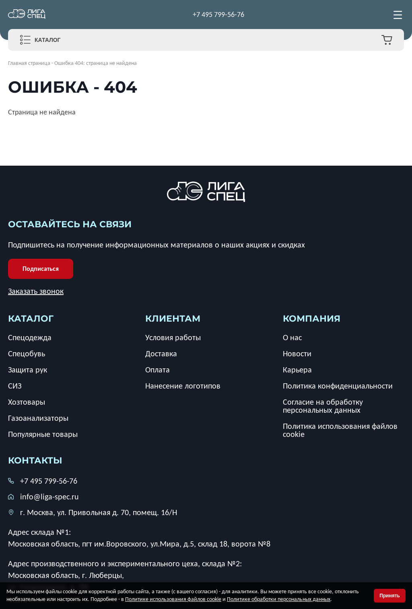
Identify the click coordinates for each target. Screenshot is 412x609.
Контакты (35, 460)
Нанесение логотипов (182, 386)
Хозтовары (26, 402)
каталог (31, 318)
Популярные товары (43, 434)
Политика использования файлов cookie (340, 430)
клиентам (172, 318)
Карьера (297, 370)
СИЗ (14, 386)
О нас (292, 337)
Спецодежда (30, 337)
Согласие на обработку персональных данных (323, 406)
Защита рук (27, 370)
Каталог (48, 40)
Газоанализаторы (38, 418)
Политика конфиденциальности (338, 386)
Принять (389, 596)
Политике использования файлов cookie (173, 599)
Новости (297, 353)
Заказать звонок (36, 291)
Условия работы (173, 337)
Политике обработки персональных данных (278, 599)
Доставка (161, 353)
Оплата (157, 370)
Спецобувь (26, 353)
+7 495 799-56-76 (218, 14)
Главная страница (29, 63)
